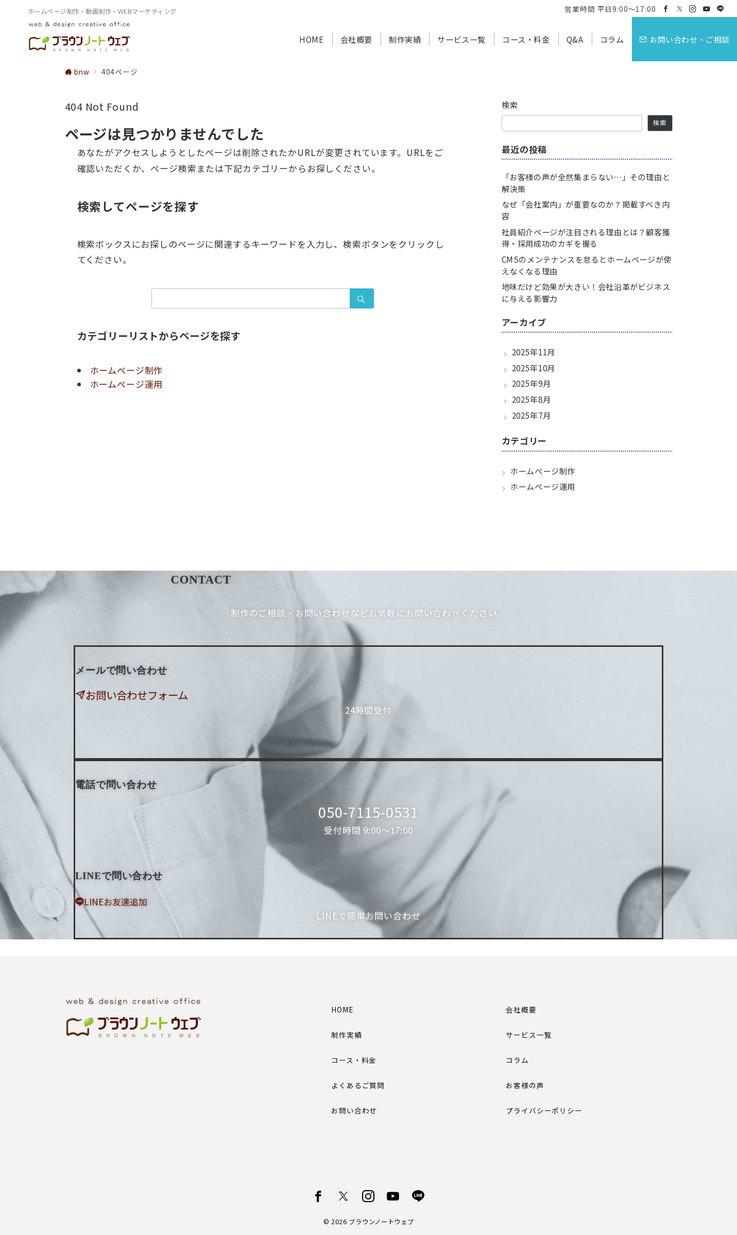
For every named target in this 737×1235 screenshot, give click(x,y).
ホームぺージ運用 (126, 384)
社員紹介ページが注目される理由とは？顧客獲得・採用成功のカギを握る (586, 237)
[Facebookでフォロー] (666, 9)
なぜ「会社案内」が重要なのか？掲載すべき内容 (586, 209)
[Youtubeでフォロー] (707, 9)
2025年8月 (531, 399)
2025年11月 (534, 351)
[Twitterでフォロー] (679, 9)
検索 (510, 104)
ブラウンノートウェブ (381, 1221)
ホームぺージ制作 (126, 370)
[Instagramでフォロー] (693, 9)
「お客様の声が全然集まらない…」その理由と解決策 (586, 182)
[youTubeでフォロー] (393, 1196)
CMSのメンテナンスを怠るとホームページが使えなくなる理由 (587, 265)
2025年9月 (531, 383)
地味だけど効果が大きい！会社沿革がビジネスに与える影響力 (586, 292)
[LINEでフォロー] (721, 9)
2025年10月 (534, 367)
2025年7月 (531, 415)
